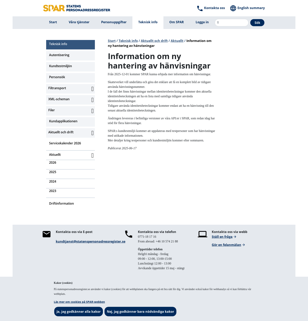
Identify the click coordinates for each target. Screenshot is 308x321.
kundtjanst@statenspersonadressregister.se (90, 241)
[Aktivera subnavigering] (92, 89)
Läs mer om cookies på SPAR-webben (79, 302)
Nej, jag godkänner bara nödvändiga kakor (140, 311)
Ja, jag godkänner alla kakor (79, 311)
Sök (257, 22)
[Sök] (231, 22)
